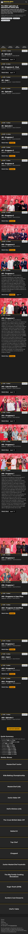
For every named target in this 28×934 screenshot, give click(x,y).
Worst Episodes (10, 47)
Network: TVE (16, 18)
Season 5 (4, 55)
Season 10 (4, 217)
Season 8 (4, 82)
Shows (2, 919)
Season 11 (4, 417)
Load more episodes (14, 728)
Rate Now (24, 50)
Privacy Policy (4, 924)
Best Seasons (17, 47)
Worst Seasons (24, 47)
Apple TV (12, 59)
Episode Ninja (13, 925)
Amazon (12, 142)
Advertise (3, 922)
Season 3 (4, 388)
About (2, 921)
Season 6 (4, 68)
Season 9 (4, 598)
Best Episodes (3, 47)
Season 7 (4, 139)
